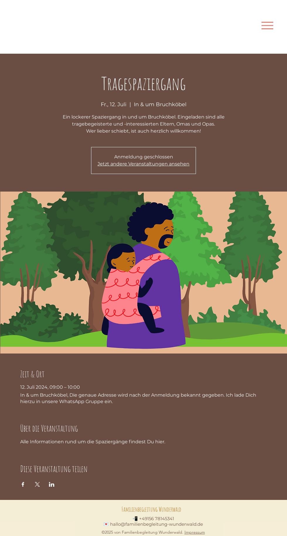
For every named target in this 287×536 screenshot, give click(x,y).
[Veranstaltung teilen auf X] (37, 484)
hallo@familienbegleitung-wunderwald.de (156, 524)
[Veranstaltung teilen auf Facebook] (23, 484)
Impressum (194, 532)
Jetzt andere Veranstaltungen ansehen (143, 164)
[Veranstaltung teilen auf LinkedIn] (51, 484)
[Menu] (267, 25)
